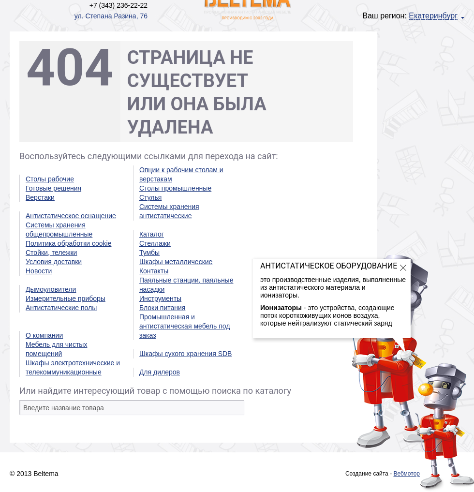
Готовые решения (53, 188)
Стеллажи (155, 243)
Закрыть (403, 268)
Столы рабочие (50, 179)
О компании (44, 335)
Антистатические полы (61, 308)
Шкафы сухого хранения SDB (185, 354)
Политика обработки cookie (68, 243)
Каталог (151, 234)
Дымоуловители (51, 289)
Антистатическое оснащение (71, 216)
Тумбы (149, 252)
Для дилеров (159, 372)
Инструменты (160, 298)
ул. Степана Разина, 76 (111, 16)
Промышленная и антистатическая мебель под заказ (184, 326)
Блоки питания (162, 308)
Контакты (153, 271)
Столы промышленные (175, 188)
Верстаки (40, 197)
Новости (39, 271)
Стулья (150, 197)
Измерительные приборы (65, 298)
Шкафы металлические (175, 262)
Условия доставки (54, 262)
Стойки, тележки (51, 252)
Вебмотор (406, 473)
